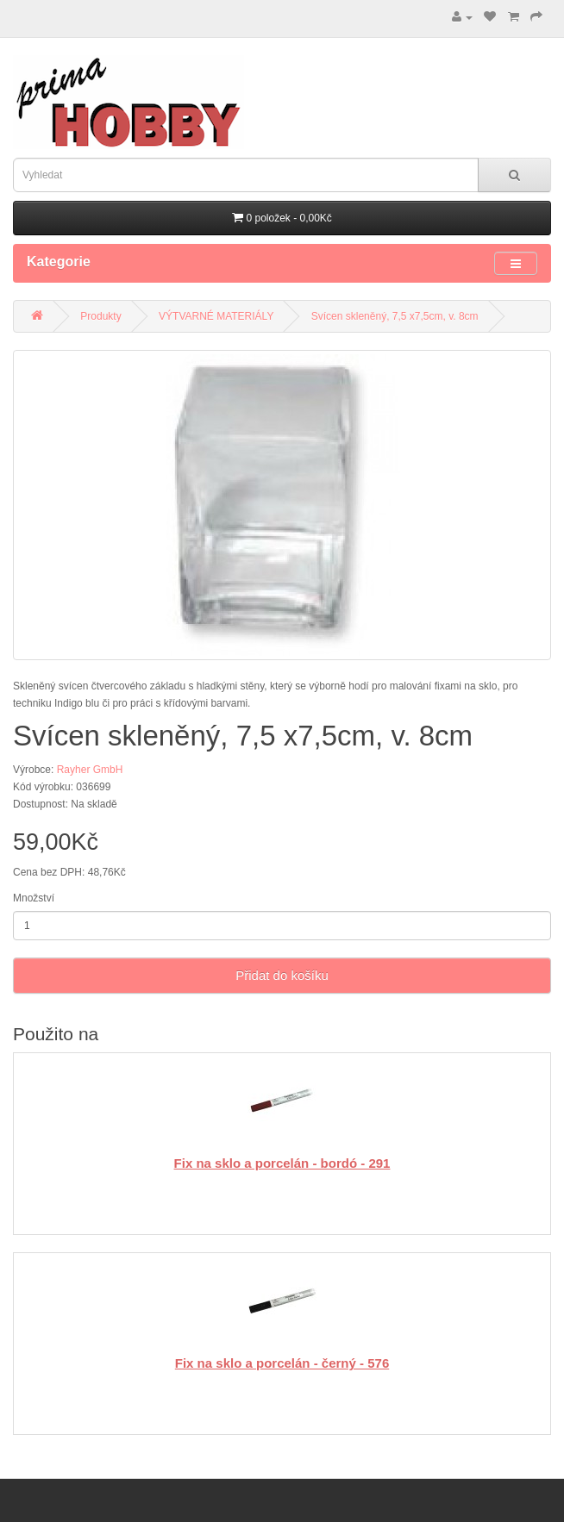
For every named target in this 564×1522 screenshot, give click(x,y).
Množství (33, 898)
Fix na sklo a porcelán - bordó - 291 (282, 1163)
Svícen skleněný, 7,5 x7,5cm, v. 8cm (395, 316)
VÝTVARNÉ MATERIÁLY (216, 316)
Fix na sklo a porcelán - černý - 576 (282, 1363)
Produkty (100, 316)
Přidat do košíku (282, 975)
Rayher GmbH (90, 770)
